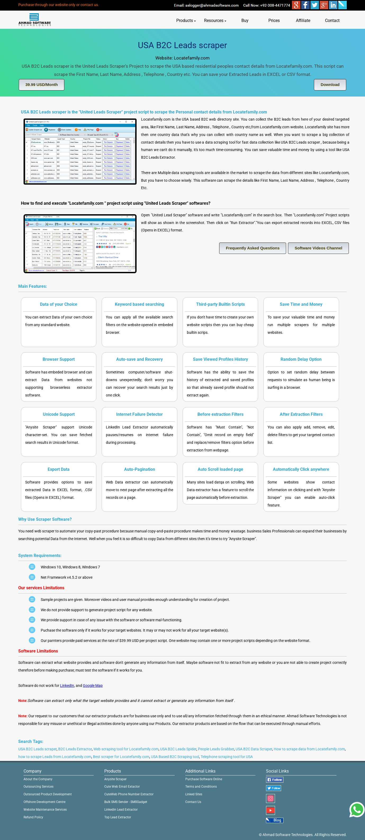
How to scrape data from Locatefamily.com (309, 749)
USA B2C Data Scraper (254, 749)
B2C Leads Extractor (75, 749)
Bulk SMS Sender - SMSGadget (125, 802)
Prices (274, 20)
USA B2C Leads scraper (37, 749)
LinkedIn (67, 685)
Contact (332, 20)
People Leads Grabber (216, 749)
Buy (245, 20)
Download (330, 84)
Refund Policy (33, 817)
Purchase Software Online (203, 779)
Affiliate (303, 20)
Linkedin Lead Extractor (121, 809)
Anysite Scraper (115, 779)
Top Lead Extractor (117, 817)
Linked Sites (193, 794)
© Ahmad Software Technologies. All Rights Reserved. (303, 835)
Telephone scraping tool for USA (227, 757)
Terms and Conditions (201, 786)
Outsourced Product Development (48, 794)
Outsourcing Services (38, 786)
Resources (215, 20)
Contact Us (193, 802)
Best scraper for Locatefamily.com (121, 757)
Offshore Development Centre (44, 802)
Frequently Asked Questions (253, 248)
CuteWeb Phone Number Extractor (129, 794)
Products (186, 20)
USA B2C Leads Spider (178, 749)
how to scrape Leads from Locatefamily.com (54, 757)
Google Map (93, 685)
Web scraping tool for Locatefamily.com (126, 749)
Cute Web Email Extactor (122, 786)
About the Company (38, 779)
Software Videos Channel (318, 248)
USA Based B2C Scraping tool (175, 757)
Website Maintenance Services (45, 809)
